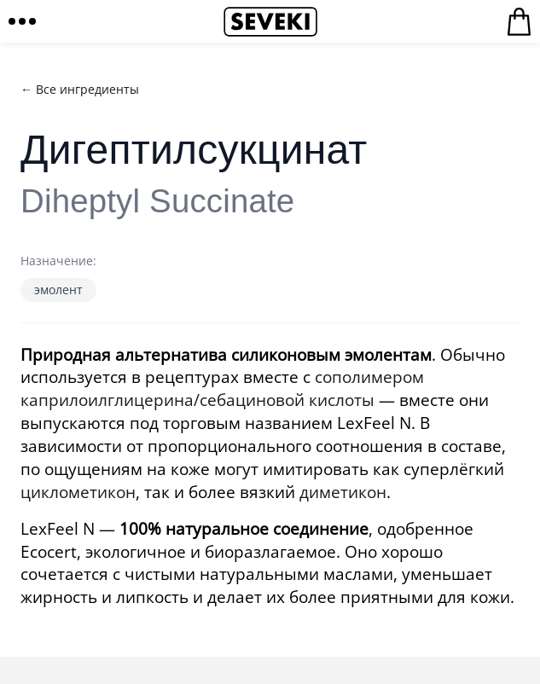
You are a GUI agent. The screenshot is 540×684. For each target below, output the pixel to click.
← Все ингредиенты (79, 89)
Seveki (270, 21)
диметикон (342, 491)
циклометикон (78, 491)
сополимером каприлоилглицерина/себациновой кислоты (222, 388)
